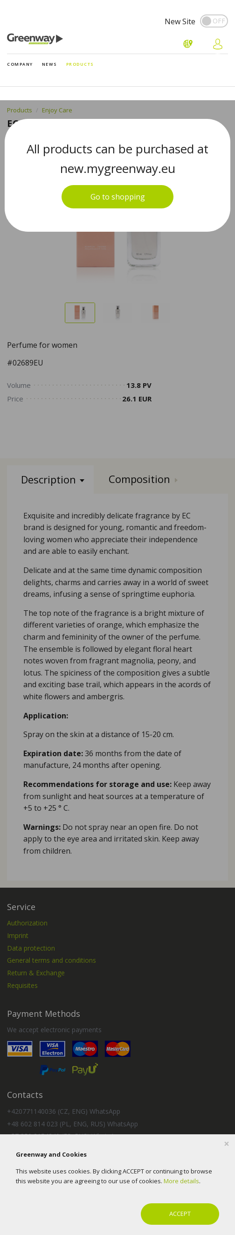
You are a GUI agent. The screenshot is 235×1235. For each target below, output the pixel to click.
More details (181, 1181)
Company (20, 64)
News (49, 64)
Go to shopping (117, 197)
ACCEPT (180, 1213)
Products (80, 64)
